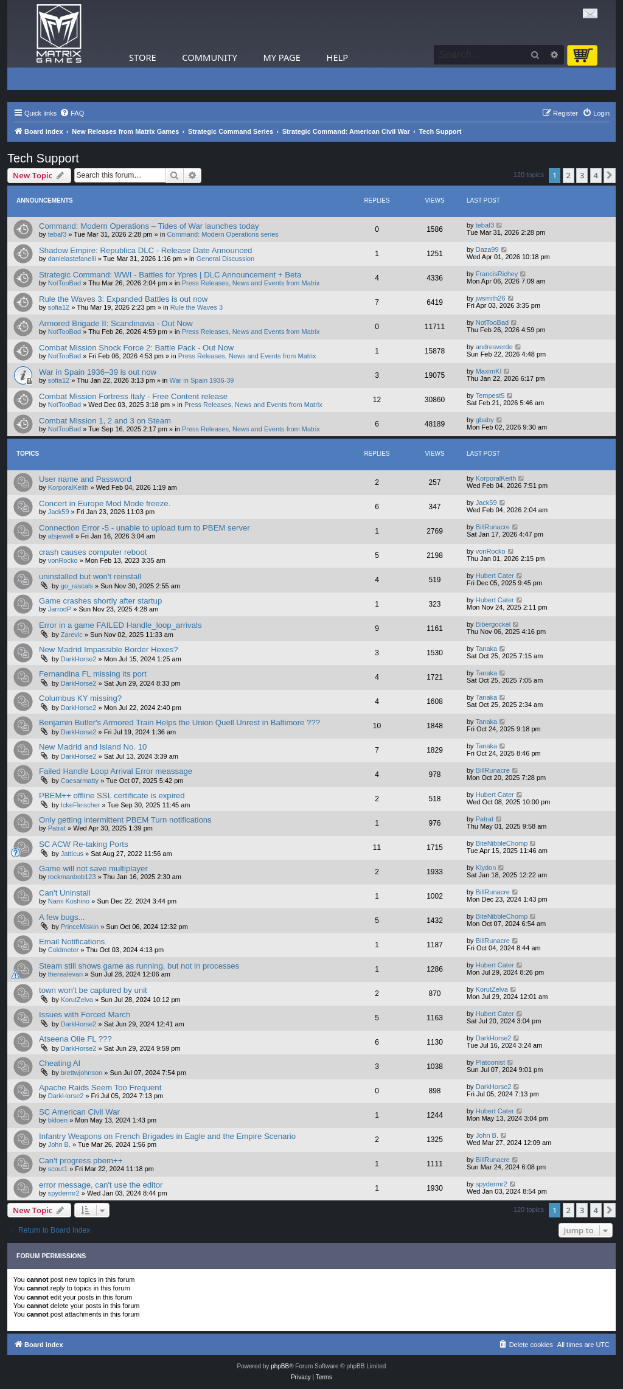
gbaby (485, 419)
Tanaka (486, 648)
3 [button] (582, 175)
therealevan (65, 974)
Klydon (486, 867)
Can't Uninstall (65, 892)
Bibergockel (493, 624)
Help (338, 57)
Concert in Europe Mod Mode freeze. (104, 503)
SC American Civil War (79, 1111)
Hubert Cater (495, 575)
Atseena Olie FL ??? (75, 1038)
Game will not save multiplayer (93, 868)
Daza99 (487, 249)
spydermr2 (64, 1193)
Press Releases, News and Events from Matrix (251, 283)
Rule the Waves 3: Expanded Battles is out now (123, 299)
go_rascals (77, 586)
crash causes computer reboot (93, 552)
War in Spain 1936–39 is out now (97, 372)
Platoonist (490, 1062)
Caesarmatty (80, 780)
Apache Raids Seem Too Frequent (100, 1087)
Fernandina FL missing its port (93, 673)
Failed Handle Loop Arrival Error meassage (115, 771)
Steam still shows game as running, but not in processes (139, 965)
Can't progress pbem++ (80, 1160)
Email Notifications (72, 941)
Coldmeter (63, 949)
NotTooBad (64, 283)
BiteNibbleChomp (502, 843)
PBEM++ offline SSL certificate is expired (112, 795)
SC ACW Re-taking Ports (83, 844)
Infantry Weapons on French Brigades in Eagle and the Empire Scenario (167, 1136)
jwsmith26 (491, 298)
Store (142, 57)
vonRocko (63, 560)
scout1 (58, 1168)
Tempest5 (490, 395)
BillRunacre (493, 527)
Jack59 (58, 511)
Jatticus (72, 853)
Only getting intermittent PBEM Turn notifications (125, 819)
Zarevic (72, 634)
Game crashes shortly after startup (100, 600)
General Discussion (225, 258)
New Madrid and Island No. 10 (93, 746)
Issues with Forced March (84, 1014)
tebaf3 (57, 234)
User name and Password (85, 479)
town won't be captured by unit (93, 990)
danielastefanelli (72, 258)
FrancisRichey (497, 273)
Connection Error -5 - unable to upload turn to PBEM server (144, 527)
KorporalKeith (68, 487)
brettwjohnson (82, 1072)
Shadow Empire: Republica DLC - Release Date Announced (145, 250)
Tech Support (43, 158)
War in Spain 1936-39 (202, 380)
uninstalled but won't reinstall (90, 576)
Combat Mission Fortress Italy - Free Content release (133, 396)
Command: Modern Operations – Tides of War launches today (149, 226)
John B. (59, 1144)
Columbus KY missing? (80, 698)
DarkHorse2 (79, 659)
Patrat (57, 828)
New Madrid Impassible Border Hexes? (108, 649)
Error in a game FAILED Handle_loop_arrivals (120, 625)
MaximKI (489, 371)
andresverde (494, 346)
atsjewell (61, 536)
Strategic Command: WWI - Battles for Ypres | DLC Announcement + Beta (170, 274)
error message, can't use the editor (100, 1184)
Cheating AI (59, 1063)
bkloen (58, 1120)
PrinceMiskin (80, 926)
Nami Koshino (68, 901)
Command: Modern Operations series (222, 234)
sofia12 (58, 307)
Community (209, 57)
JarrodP (60, 609)
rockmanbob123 (72, 876)
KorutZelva (77, 999)
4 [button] (596, 175)
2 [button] (568, 175)
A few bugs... (62, 917)
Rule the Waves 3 (196, 307)
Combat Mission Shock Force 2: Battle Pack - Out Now (136, 347)
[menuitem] (72, 113)
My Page (282, 57)
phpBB (280, 1366)
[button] (610, 175)
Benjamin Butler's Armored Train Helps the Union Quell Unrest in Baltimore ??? (179, 722)
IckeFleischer (80, 805)
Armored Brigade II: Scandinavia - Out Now (116, 323)
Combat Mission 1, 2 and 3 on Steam (105, 420)
